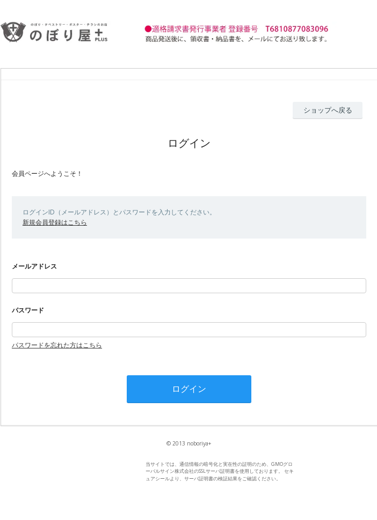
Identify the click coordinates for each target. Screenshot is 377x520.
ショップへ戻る (327, 110)
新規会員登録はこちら (55, 222)
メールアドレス (34, 266)
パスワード (28, 310)
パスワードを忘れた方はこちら (57, 345)
